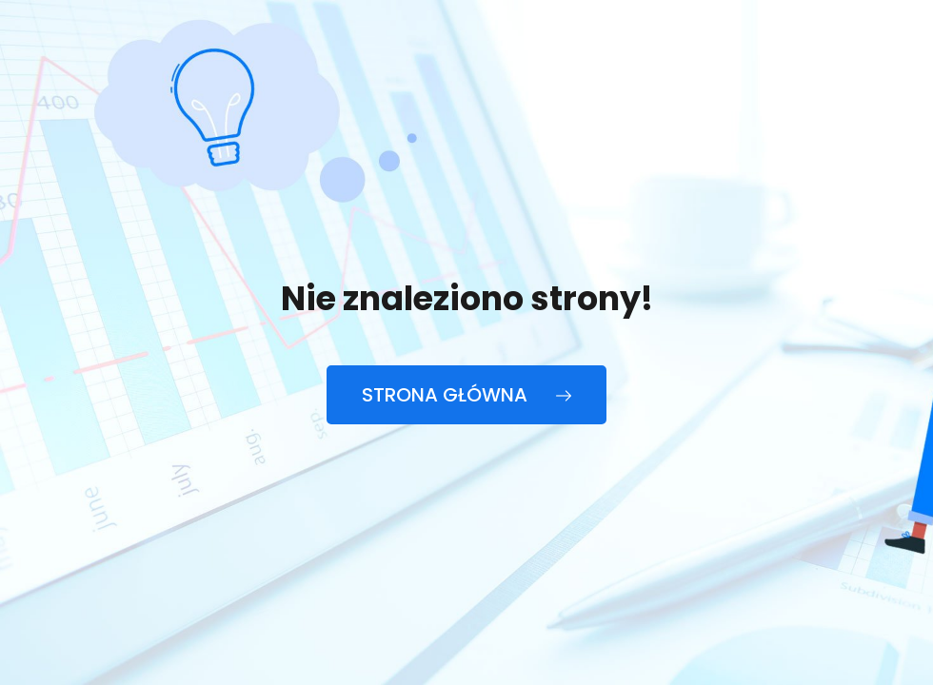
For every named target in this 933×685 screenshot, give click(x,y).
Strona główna (466, 395)
